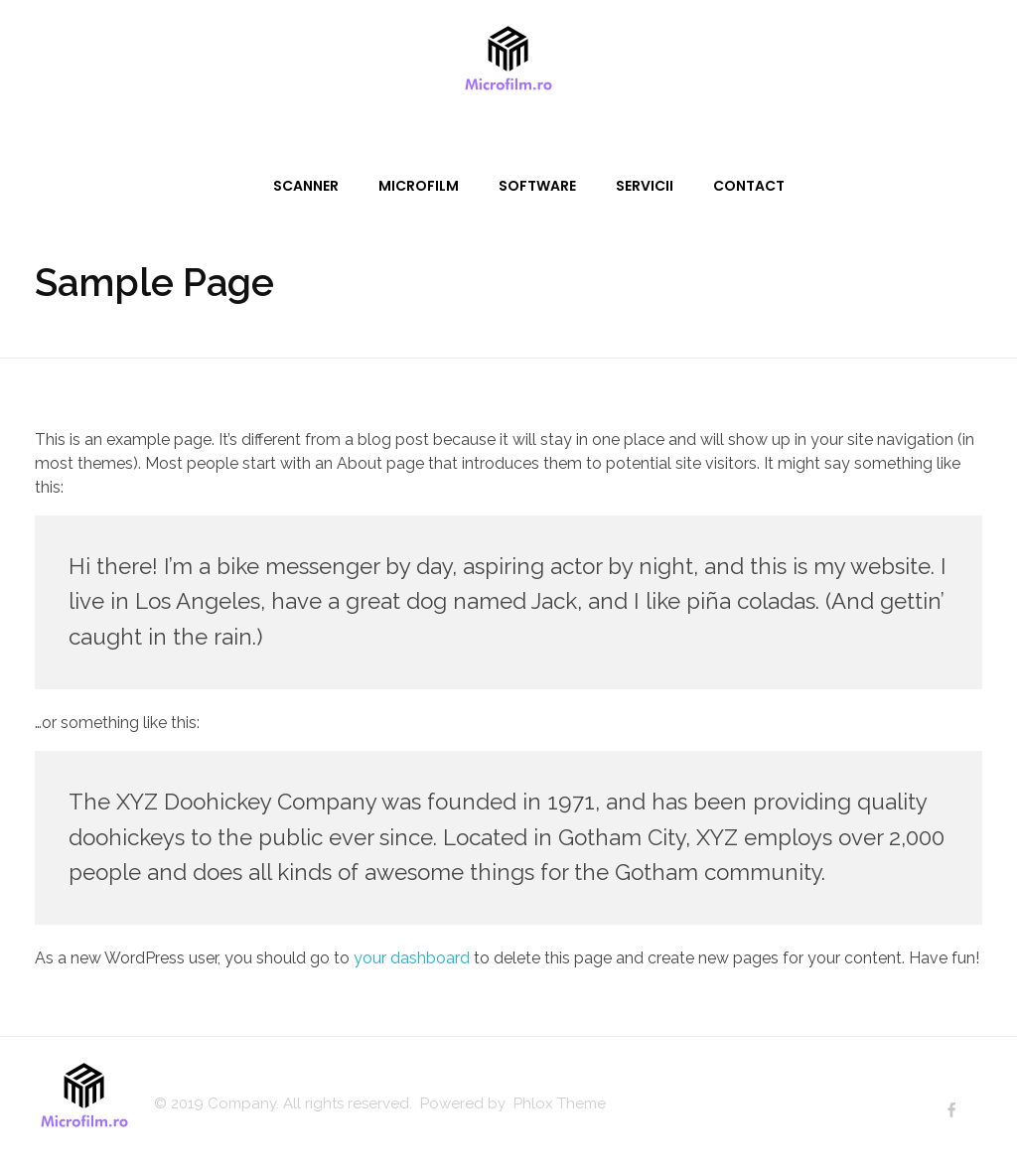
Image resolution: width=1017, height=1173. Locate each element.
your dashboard (412, 958)
